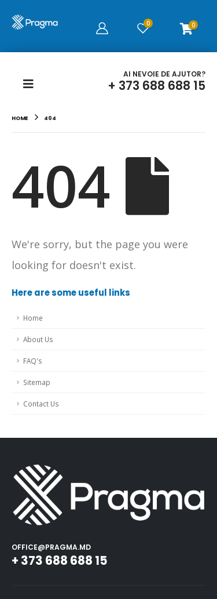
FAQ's (32, 360)
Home (33, 317)
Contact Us (41, 403)
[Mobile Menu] (32, 84)
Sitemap (36, 382)
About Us (38, 339)
